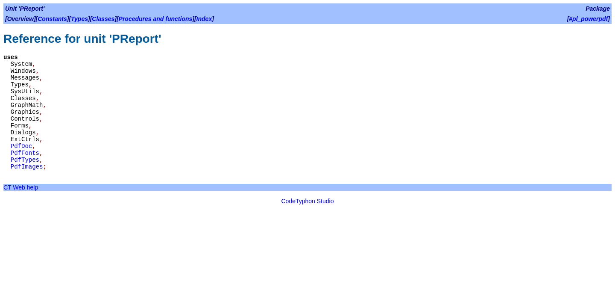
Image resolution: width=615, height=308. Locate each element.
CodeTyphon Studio (307, 201)
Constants (52, 18)
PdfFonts (25, 153)
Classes (103, 18)
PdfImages (27, 166)
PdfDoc (21, 146)
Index (204, 18)
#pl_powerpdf (588, 18)
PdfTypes (25, 160)
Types (79, 18)
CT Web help (20, 187)
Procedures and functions (156, 18)
